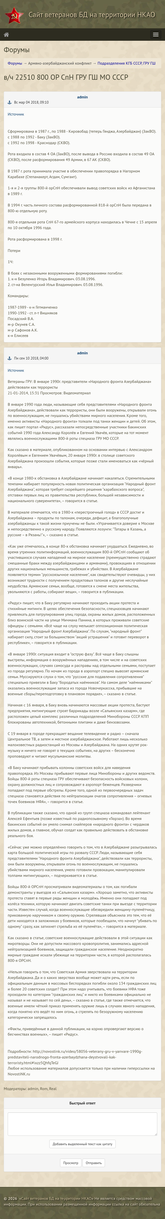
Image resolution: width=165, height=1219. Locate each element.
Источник (16, 114)
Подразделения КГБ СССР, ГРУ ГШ (127, 63)
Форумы (15, 63)
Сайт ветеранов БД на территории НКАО (56, 1198)
